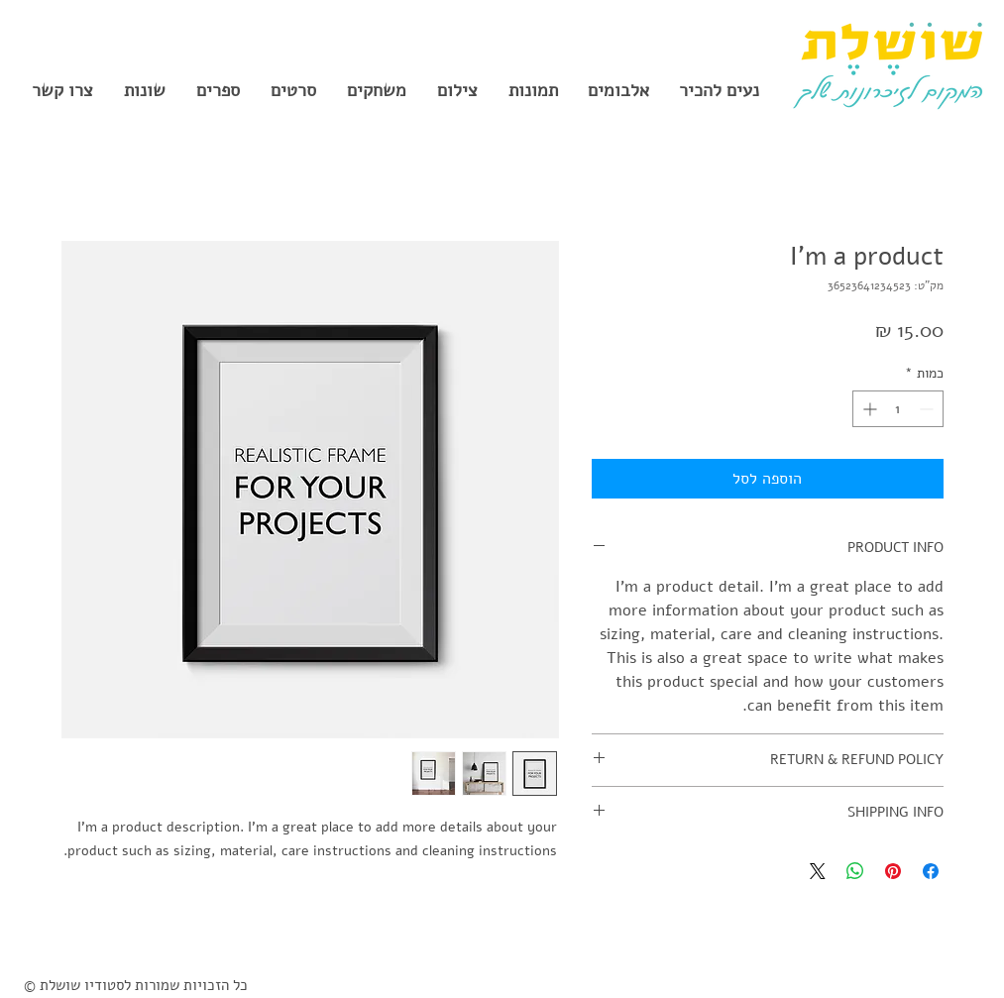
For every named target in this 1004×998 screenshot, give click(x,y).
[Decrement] (928, 408)
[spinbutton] (898, 408)
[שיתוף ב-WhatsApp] (855, 871)
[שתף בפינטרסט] (893, 871)
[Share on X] (818, 871)
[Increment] (867, 408)
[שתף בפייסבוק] (931, 871)
